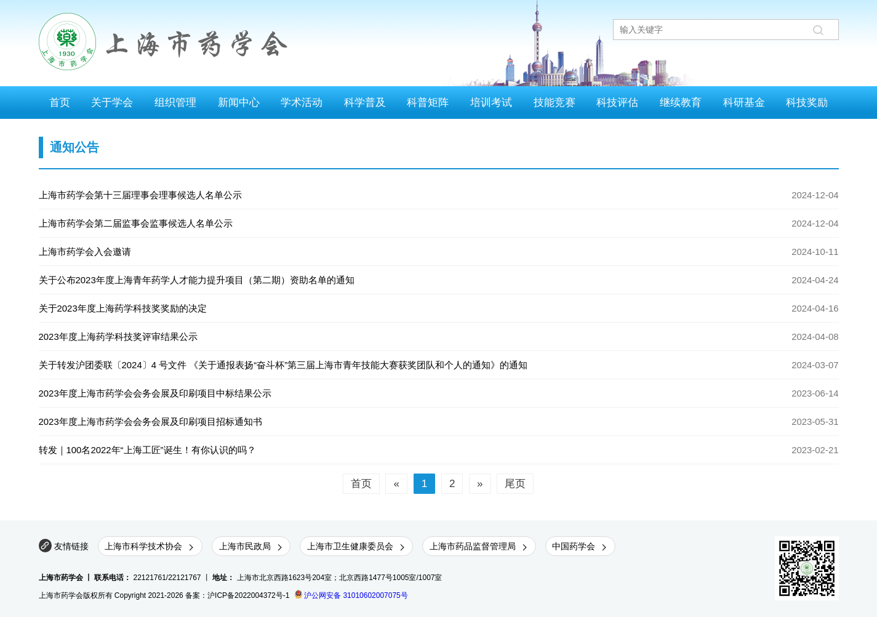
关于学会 (112, 102)
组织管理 (175, 102)
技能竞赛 (554, 102)
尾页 (515, 484)
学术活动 (301, 102)
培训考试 (491, 102)
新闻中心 (239, 102)
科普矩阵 (428, 102)
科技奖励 (807, 102)
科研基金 (744, 102)
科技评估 (617, 102)
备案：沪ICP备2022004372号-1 (237, 595)
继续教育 (681, 102)
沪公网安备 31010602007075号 (351, 595)
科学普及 (365, 102)
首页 (59, 102)
